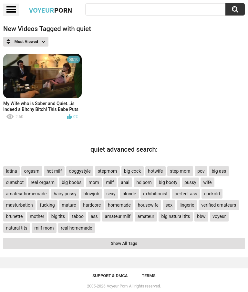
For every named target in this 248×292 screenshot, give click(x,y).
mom (93, 182)
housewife (148, 205)
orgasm (32, 171)
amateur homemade (26, 193)
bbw (201, 216)
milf (110, 182)
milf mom (44, 228)
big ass (219, 171)
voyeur (219, 216)
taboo (78, 216)
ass (94, 216)
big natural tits (175, 216)
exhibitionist (155, 193)
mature (69, 205)
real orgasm (43, 182)
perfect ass (186, 193)
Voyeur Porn (117, 286)
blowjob (91, 193)
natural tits (16, 228)
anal (125, 182)
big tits (58, 216)
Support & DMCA (110, 275)
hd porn (143, 182)
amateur (146, 216)
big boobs (72, 182)
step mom (180, 171)
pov (201, 171)
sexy (110, 193)
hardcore (92, 205)
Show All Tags (124, 243)
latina (11, 171)
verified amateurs (218, 205)
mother (37, 216)
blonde (129, 193)
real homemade (76, 228)
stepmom (107, 171)
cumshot (15, 182)
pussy (190, 182)
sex (169, 205)
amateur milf (117, 216)
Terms (149, 275)
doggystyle (79, 171)
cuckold (212, 193)
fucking (47, 205)
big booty (168, 182)
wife (207, 182)
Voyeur (50, 10)
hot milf (54, 171)
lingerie (187, 205)
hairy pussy (65, 193)
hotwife (155, 171)
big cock (132, 171)
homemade (119, 205)
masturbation (19, 205)
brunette (14, 216)
